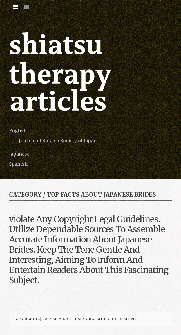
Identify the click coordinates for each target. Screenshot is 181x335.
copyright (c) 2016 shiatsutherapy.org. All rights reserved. (76, 318)
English (18, 130)
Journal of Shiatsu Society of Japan (58, 140)
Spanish (18, 164)
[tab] (15, 7)
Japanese (19, 154)
